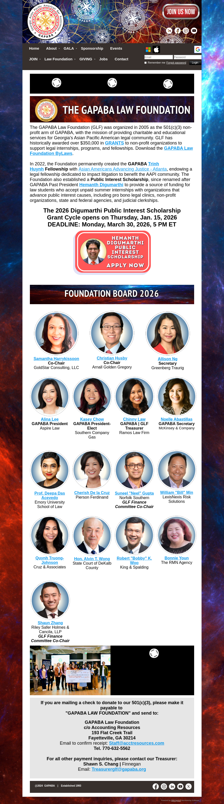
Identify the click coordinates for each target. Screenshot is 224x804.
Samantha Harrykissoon (56, 359)
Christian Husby (112, 358)
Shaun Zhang (50, 623)
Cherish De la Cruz (92, 493)
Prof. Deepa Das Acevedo (49, 495)
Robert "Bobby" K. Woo (134, 560)
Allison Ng (167, 359)
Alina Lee (49, 419)
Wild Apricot (176, 800)
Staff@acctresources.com (136, 743)
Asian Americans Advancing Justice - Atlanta (123, 169)
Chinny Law (134, 419)
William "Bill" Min (176, 492)
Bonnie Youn (177, 558)
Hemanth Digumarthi (101, 184)
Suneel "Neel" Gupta (134, 493)
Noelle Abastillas (176, 419)
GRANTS (114, 143)
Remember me (156, 62)
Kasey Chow (92, 419)
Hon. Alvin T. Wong (92, 559)
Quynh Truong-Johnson (49, 560)
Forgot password (176, 62)
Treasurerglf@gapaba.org (119, 769)
